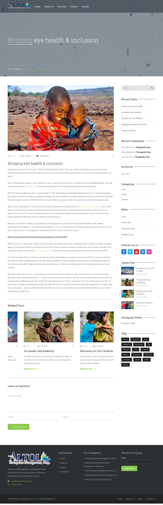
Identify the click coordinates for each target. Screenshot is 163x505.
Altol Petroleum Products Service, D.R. (101, 476)
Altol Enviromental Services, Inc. (98, 481)
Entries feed (126, 224)
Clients (63, 469)
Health (124, 196)
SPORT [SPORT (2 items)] (146, 361)
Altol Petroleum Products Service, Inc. (100, 472)
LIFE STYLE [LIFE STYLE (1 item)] (126, 361)
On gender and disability (79, 352)
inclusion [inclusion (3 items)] (136, 356)
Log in (123, 218)
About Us (64, 464)
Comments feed (128, 230)
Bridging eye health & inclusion (134, 126)
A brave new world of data (23, 352)
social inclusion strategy (90, 208)
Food (123, 191)
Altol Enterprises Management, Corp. (100, 460)
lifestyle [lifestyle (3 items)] (148, 356)
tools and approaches (44, 252)
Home (62, 460)
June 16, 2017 (26, 157)
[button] (113, 157)
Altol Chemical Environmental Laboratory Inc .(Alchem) (96, 466)
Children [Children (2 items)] (135, 341)
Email (123, 459)
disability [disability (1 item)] (126, 346)
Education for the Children (132, 120)
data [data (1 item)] (145, 341)
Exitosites (34, 500)
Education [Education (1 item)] (139, 346)
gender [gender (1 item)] (145, 351)
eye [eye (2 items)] (149, 346)
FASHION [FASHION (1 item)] (126, 351)
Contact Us (64, 473)
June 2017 (125, 175)
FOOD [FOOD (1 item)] (135, 351)
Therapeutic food (143, 149)
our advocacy (31, 188)
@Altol (13, 157)
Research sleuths (128, 132)
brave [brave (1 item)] (125, 341)
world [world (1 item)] (125, 366)
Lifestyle (124, 201)
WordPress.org (127, 236)
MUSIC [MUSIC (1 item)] (137, 361)
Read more (15, 370)
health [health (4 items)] (125, 356)
